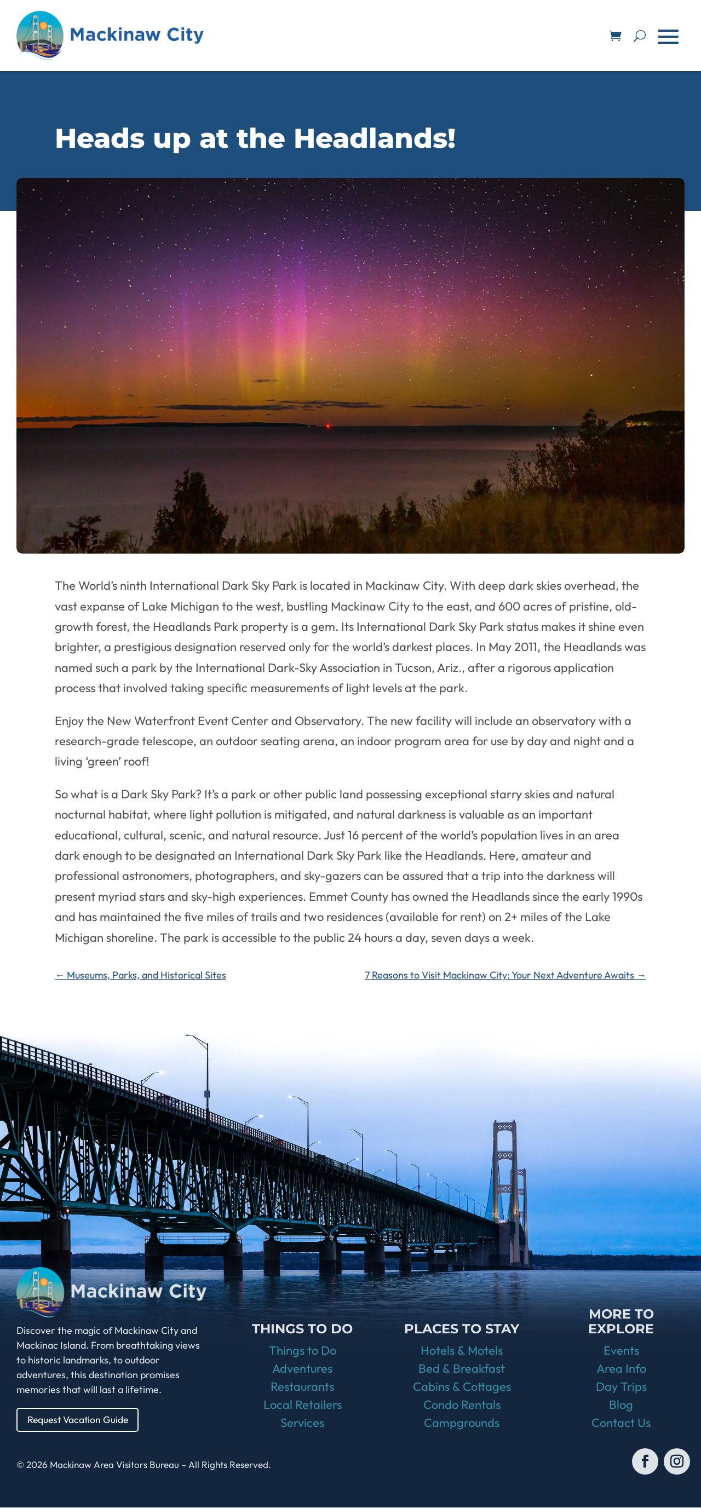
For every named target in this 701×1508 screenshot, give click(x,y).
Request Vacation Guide (79, 1419)
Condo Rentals (462, 1405)
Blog (621, 1405)
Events (621, 1351)
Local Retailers (302, 1405)
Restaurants (302, 1387)
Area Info (621, 1369)
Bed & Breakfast (461, 1369)
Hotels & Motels (462, 1351)
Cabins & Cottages (462, 1387)
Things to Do (302, 1351)
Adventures (302, 1369)
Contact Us (621, 1423)
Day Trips (621, 1387)
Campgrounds (461, 1423)
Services (302, 1423)
